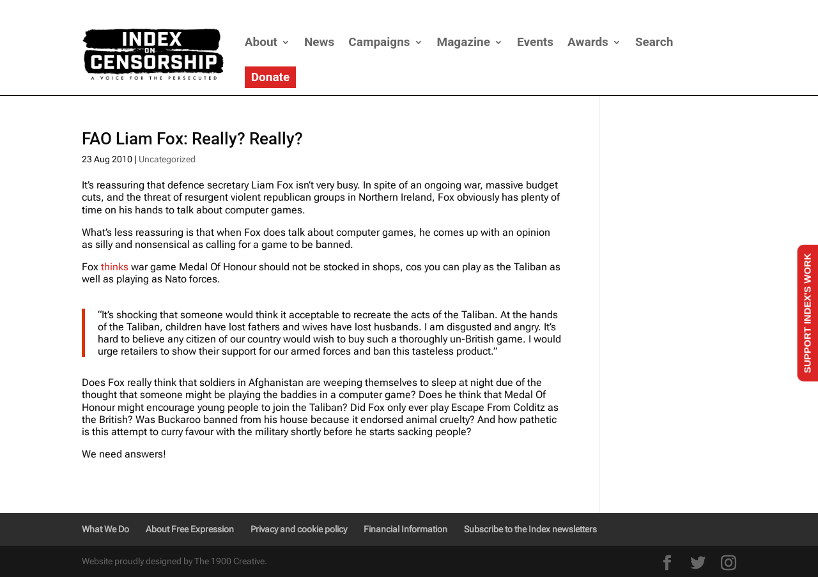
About (261, 42)
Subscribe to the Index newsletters (530, 529)
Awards (587, 42)
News (319, 42)
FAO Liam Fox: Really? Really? (192, 138)
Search (654, 42)
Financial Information (405, 529)
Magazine (463, 42)
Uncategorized (167, 159)
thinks (114, 267)
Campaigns (379, 42)
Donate (270, 77)
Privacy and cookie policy (299, 529)
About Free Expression (190, 529)
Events (535, 42)
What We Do (105, 529)
